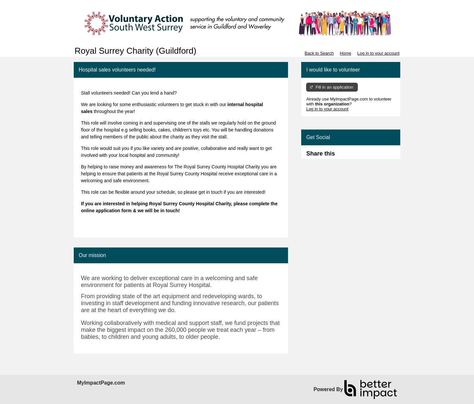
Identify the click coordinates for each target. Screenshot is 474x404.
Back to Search (318, 53)
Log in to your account (378, 53)
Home (345, 53)
